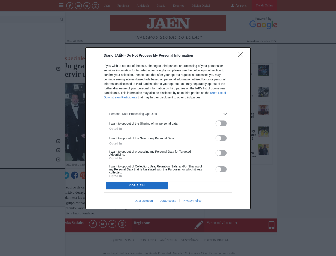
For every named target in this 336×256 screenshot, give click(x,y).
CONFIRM (137, 185)
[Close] (242, 56)
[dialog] (168, 128)
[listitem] (168, 114)
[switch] (221, 123)
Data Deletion (144, 200)
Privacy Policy (192, 200)
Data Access (167, 200)
